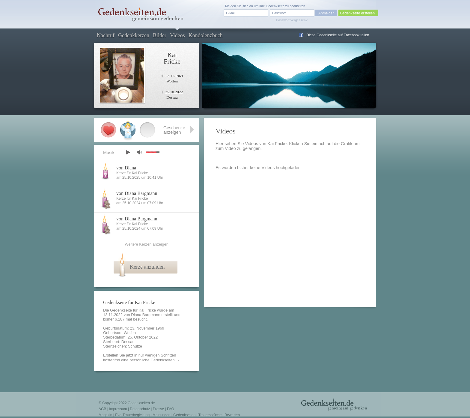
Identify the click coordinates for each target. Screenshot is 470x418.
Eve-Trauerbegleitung (132, 415)
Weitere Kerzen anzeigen (146, 244)
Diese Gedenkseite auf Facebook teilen (337, 35)
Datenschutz (140, 409)
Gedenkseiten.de (141, 403)
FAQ (170, 409)
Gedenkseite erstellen (357, 13)
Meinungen (161, 415)
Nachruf (106, 35)
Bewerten (232, 415)
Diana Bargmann (145, 314)
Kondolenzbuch (206, 35)
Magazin (105, 415)
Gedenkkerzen (133, 35)
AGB (102, 409)
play (128, 152)
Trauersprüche (210, 415)
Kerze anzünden (147, 267)
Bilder (159, 35)
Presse (158, 409)
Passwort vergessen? (292, 20)
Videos (177, 35)
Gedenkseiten (184, 415)
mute (139, 152)
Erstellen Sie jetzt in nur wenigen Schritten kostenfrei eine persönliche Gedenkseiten (139, 357)
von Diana (126, 167)
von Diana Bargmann (136, 193)
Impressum (118, 409)
